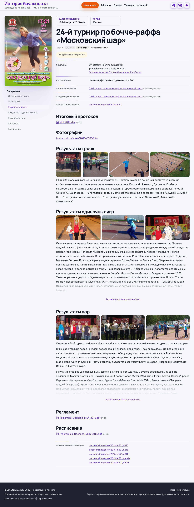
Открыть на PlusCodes (129, 72)
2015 (59, 48)
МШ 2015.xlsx (65, 122)
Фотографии (14, 101)
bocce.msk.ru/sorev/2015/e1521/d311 (108, 454)
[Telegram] (173, 5)
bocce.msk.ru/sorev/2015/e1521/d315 (108, 445)
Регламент (13, 123)
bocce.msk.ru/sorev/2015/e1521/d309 (109, 462)
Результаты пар (16, 118)
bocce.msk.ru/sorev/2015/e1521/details (109, 458)
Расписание (14, 129)
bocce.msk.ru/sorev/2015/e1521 (105, 104)
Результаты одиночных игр (22, 112)
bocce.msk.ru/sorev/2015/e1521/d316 (108, 449)
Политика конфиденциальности (20, 498)
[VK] (180, 5)
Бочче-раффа (82, 48)
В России (106, 5)
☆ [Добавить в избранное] (59, 54)
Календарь (90, 5)
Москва (69, 48)
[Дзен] (187, 5)
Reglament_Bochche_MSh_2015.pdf (78, 417)
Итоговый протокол (19, 96)
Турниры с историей (135, 5)
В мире (118, 5)
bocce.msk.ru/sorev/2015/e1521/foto (77, 138)
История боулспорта (26, 3)
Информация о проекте (43, 490)
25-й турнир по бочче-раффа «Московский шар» (115, 96)
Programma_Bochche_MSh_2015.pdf (79, 433)
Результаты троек (17, 107)
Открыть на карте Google (103, 72)
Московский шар (98, 48)
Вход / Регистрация (180, 490)
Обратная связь (45, 498)
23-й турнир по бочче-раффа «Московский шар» (115, 88)
